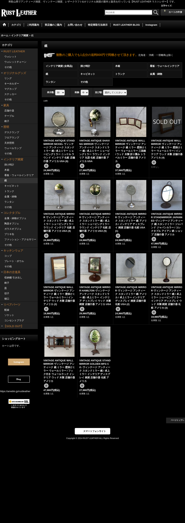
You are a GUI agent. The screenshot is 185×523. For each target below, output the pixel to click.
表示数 (51, 92)
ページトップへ (177, 420)
